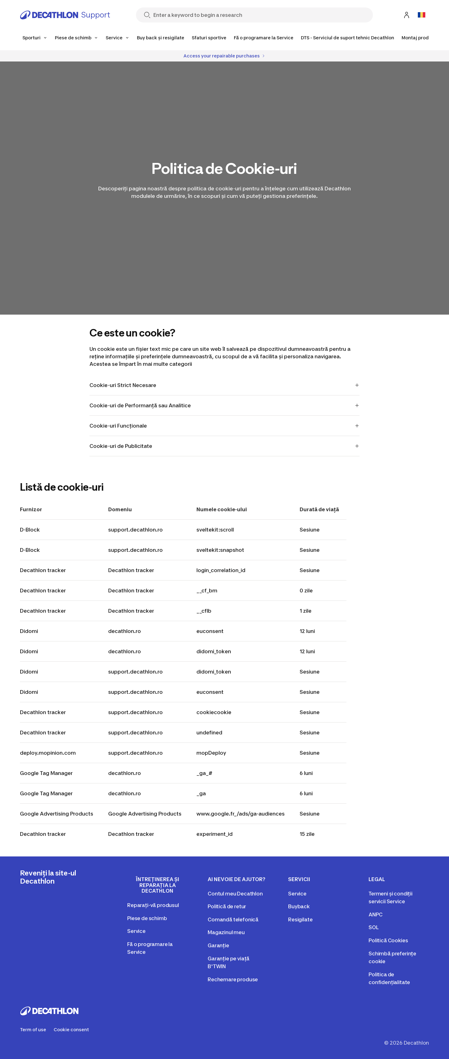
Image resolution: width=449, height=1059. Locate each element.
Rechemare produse (233, 979)
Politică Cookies (388, 940)
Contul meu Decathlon (235, 893)
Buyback (299, 906)
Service (136, 931)
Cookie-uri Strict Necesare (224, 385)
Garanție (218, 945)
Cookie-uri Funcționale (224, 426)
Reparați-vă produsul (153, 905)
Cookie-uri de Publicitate (224, 446)
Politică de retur (227, 906)
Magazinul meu (226, 932)
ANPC (375, 914)
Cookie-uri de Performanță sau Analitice (224, 405)
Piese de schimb (147, 918)
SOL (374, 927)
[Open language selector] (421, 14)
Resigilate (300, 919)
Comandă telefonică (233, 919)
